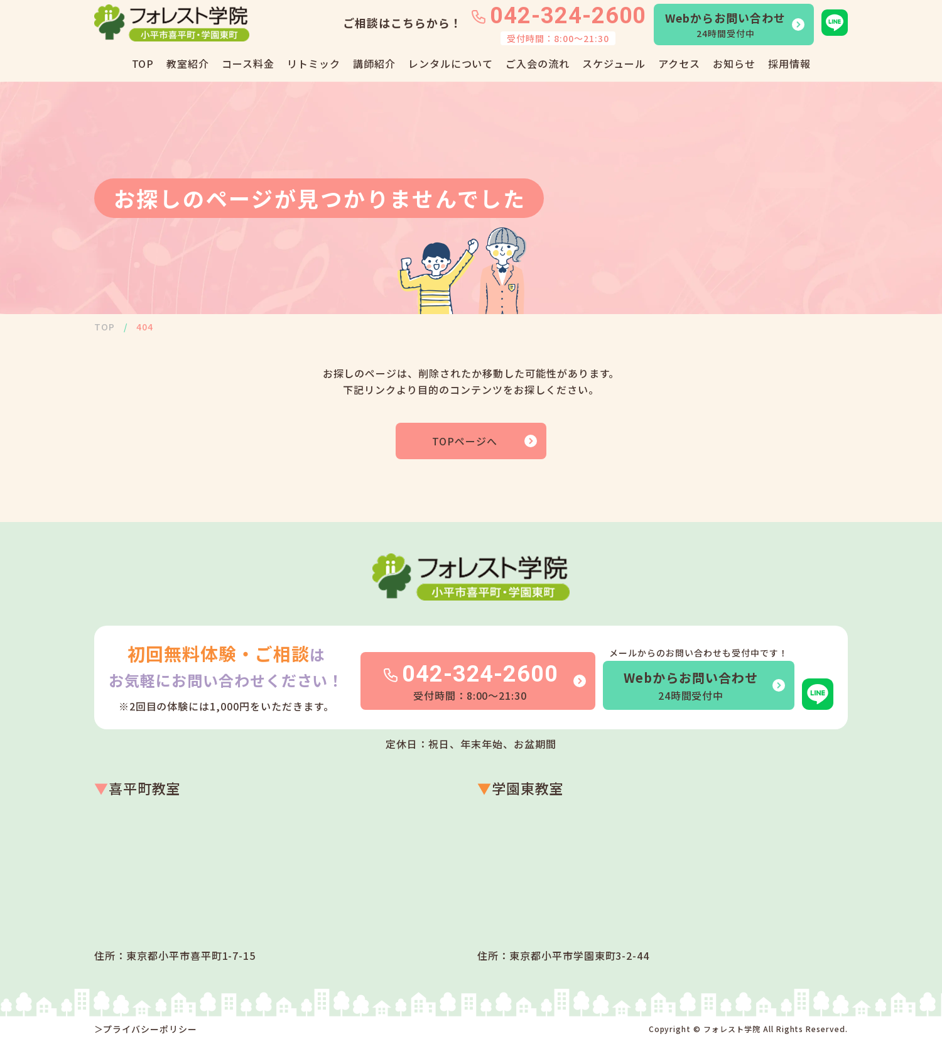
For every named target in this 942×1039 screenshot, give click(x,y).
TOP (143, 63)
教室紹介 (187, 63)
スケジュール (614, 63)
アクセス (679, 63)
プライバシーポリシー (150, 1029)
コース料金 (248, 63)
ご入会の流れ (538, 63)
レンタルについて (451, 63)
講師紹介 (374, 63)
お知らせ (734, 63)
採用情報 (789, 63)
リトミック (313, 63)
